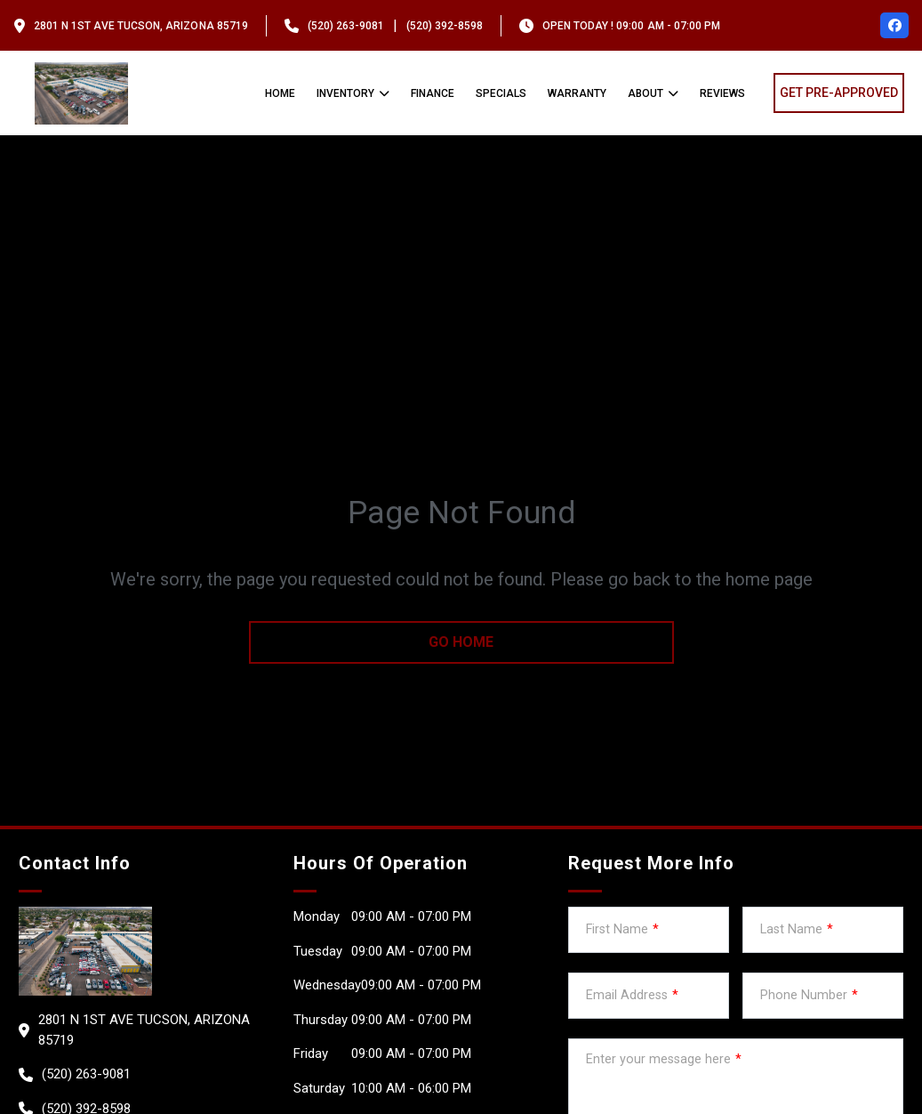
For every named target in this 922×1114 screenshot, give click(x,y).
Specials (501, 93)
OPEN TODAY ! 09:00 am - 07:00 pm (631, 26)
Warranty (577, 93)
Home (280, 93)
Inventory (345, 93)
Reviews (722, 93)
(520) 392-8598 (444, 26)
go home (461, 642)
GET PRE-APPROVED (839, 92)
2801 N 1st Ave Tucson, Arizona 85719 (141, 26)
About (645, 93)
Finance (432, 93)
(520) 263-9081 (346, 26)
